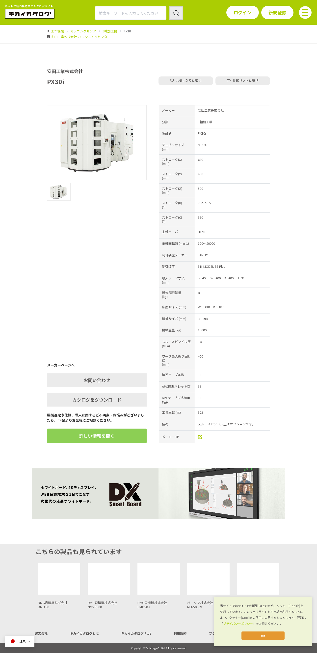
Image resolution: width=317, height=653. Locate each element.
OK (263, 636)
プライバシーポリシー (238, 623)
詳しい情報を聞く (97, 436)
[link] (57, 31)
